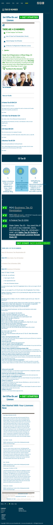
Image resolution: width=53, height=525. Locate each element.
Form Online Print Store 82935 (10, 493)
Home (3, 3)
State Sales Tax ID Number (15, 258)
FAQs (22, 3)
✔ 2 (4, 215)
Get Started (24, 243)
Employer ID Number (13, 269)
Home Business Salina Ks (8, 496)
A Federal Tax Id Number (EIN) (11, 263)
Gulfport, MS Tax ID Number (23, 499)
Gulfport (4, 499)
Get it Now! (4, 112)
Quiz (17, 3)
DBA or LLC (18, 215)
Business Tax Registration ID (16, 252)
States (2, 512)
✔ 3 (4, 221)
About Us (3, 509)
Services (8, 3)
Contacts (3, 511)
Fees (13, 3)
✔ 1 (4, 207)
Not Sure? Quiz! (40, 243)
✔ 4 (4, 226)
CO (3, 9)
